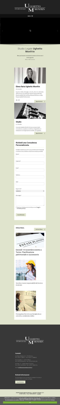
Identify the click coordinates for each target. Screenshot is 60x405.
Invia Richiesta (20, 382)
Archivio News (41, 229)
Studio (18, 122)
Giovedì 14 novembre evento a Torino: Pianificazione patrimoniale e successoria (29, 252)
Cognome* (18, 161)
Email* (17, 168)
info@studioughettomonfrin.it (25, 367)
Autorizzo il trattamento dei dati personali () (28, 208)
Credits (39, 394)
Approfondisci (41, 101)
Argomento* (19, 188)
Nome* (17, 154)
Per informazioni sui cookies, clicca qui (14, 399)
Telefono (18, 174)
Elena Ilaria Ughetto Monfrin (28, 86)
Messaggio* (18, 195)
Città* (17, 181)
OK (30, 402)
